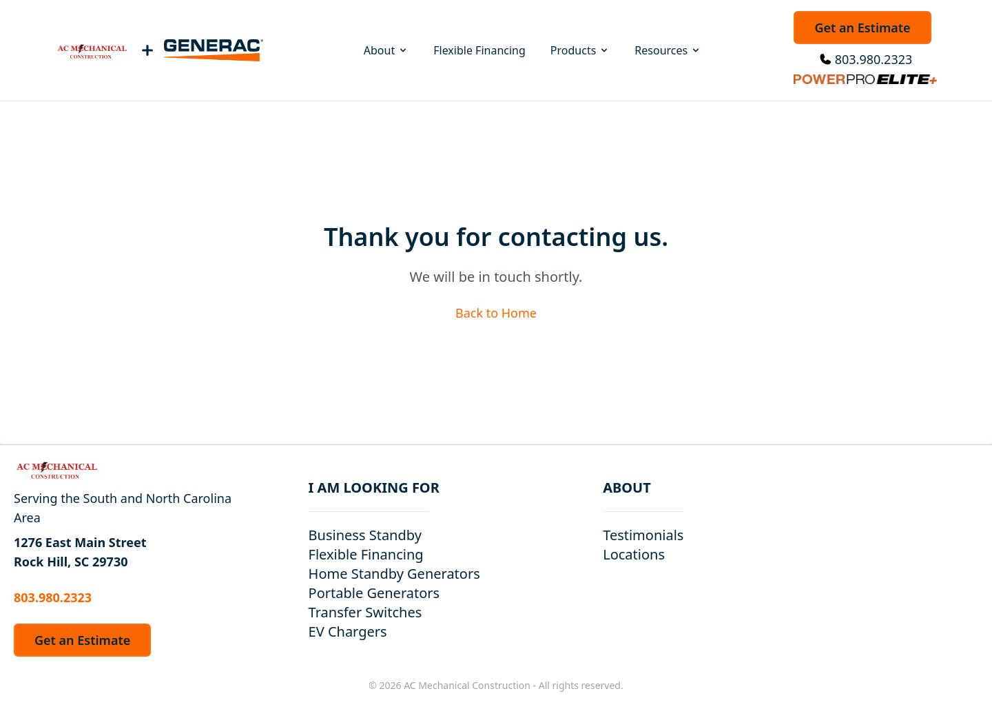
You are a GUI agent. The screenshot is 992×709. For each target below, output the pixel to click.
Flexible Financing (479, 50)
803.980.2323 (874, 59)
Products (580, 50)
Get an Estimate (862, 27)
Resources (667, 50)
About (386, 50)
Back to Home (496, 313)
